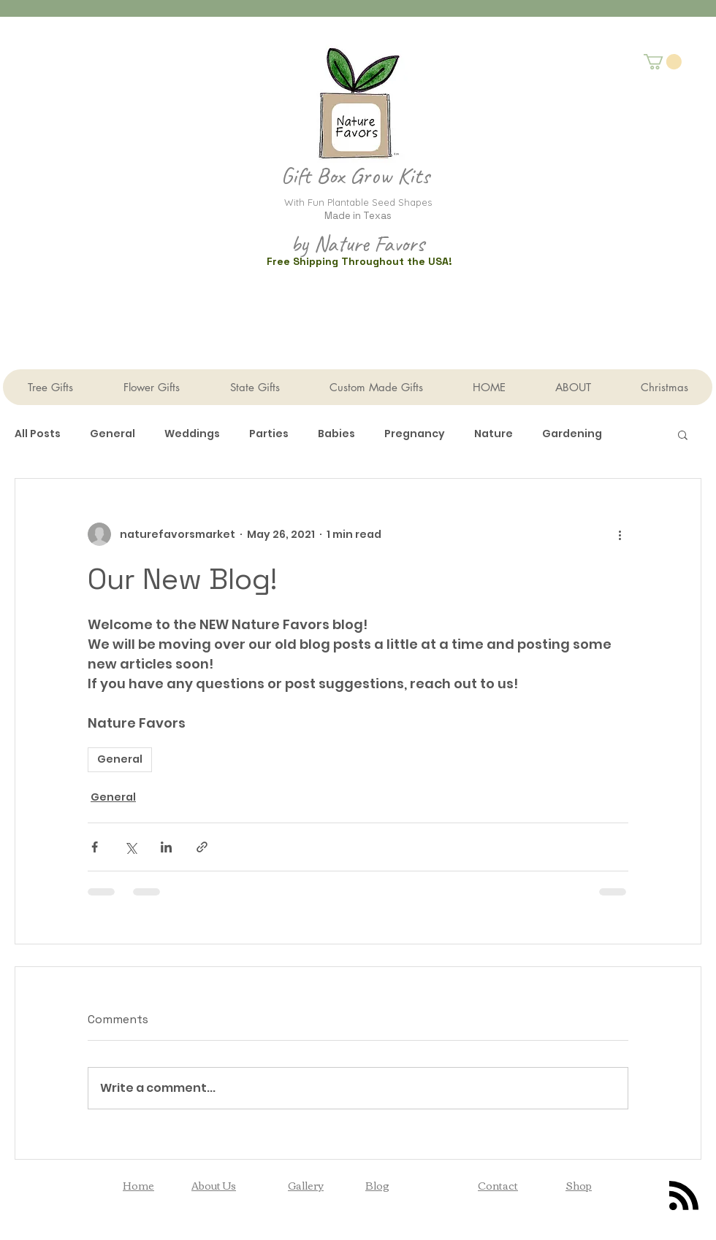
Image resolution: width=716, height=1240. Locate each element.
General (112, 434)
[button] (663, 61)
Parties (269, 434)
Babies (336, 434)
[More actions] (619, 534)
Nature (493, 434)
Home (138, 1185)
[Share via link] (202, 847)
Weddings (192, 434)
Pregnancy (414, 434)
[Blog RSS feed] (683, 1196)
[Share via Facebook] (95, 847)
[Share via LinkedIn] (166, 847)
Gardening (572, 434)
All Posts (38, 434)
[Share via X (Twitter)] (130, 847)
